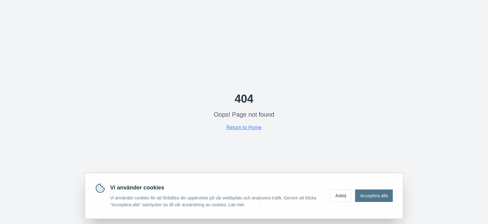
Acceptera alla (374, 195)
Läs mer (236, 204)
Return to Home (244, 127)
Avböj (341, 195)
